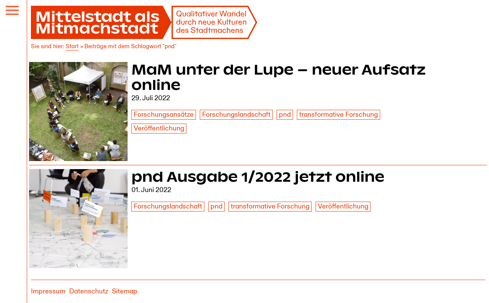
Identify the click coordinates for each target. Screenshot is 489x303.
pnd (285, 114)
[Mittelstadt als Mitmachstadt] (144, 22)
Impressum (48, 291)
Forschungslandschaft (236, 114)
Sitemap (125, 291)
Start (72, 46)
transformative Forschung (338, 114)
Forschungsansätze (164, 114)
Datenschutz (88, 291)
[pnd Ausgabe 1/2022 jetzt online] (78, 218)
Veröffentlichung (159, 128)
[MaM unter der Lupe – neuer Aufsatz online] (78, 111)
